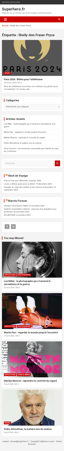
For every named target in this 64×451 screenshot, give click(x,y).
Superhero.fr (13, 9)
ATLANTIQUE (9, 215)
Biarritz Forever (17, 200)
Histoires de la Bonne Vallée (16, 206)
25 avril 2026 (9, 287)
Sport (7, 73)
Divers (7, 423)
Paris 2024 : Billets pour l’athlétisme (23, 79)
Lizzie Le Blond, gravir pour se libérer (19, 184)
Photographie (24, 275)
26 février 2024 (10, 83)
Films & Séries (24, 375)
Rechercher (57, 163)
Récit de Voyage (18, 175)
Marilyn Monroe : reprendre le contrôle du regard (24, 137)
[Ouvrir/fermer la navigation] (5, 19)
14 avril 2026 (9, 336)
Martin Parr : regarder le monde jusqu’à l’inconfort (25, 132)
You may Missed (13, 238)
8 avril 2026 (8, 432)
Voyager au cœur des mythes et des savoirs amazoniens (28, 187)
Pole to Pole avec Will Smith (16, 180)
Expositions (10, 275)
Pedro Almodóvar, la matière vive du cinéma (22, 143)
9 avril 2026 (8, 384)
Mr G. (20, 83)
